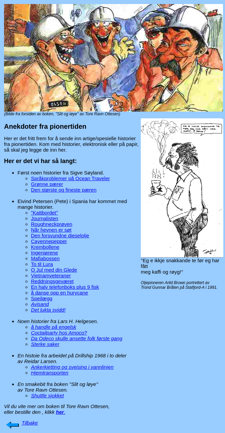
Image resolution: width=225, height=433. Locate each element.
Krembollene (45, 247)
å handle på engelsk (53, 327)
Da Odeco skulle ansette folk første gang (76, 338)
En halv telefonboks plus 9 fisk (65, 287)
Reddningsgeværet (52, 281)
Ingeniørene (44, 252)
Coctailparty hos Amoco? (59, 333)
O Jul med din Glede (54, 270)
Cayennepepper (49, 241)
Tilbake (30, 423)
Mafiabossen (45, 258)
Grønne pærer (47, 184)
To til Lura (42, 264)
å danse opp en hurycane (59, 293)
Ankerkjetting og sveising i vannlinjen (72, 367)
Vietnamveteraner (51, 275)
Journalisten (44, 218)
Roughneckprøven (51, 224)
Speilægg (41, 298)
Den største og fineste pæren (63, 190)
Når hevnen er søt (51, 230)
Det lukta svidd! (48, 310)
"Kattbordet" (44, 212)
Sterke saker (45, 344)
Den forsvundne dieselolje (60, 235)
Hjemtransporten (49, 373)
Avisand (40, 304)
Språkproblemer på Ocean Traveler (70, 178)
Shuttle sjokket (47, 395)
